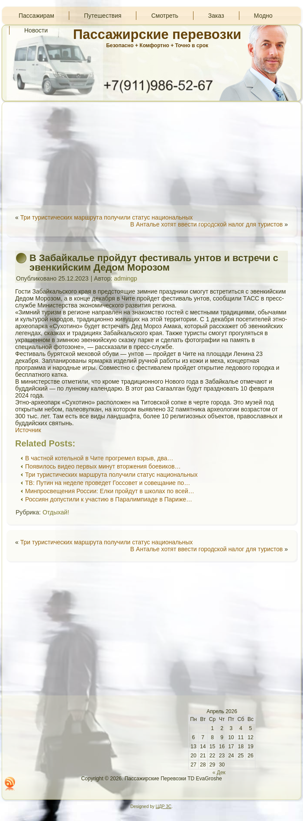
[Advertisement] (151, 153)
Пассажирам (36, 15)
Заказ (216, 15)
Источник (28, 430)
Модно (263, 15)
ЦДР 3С (163, 806)
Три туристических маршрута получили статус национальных (106, 217)
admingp (125, 278)
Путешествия (102, 15)
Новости (36, 30)
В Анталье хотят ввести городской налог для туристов (206, 224)
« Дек (219, 772)
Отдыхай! (55, 512)
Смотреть (164, 15)
